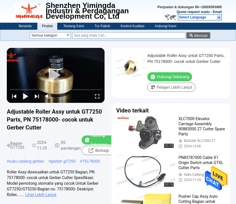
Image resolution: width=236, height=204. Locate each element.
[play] (56, 75)
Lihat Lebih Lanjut (40, 194)
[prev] (14, 96)
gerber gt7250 (63, 161)
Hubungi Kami (165, 26)
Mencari (200, 35)
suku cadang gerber (26, 161)
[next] (36, 96)
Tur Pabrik (102, 26)
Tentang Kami (73, 26)
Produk (47, 26)
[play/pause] (25, 96)
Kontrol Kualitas (132, 26)
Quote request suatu (193, 12)
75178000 (91, 161)
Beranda (25, 26)
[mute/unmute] (48, 96)
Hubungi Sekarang (95, 139)
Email (217, 12)
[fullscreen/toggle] (97, 96)
